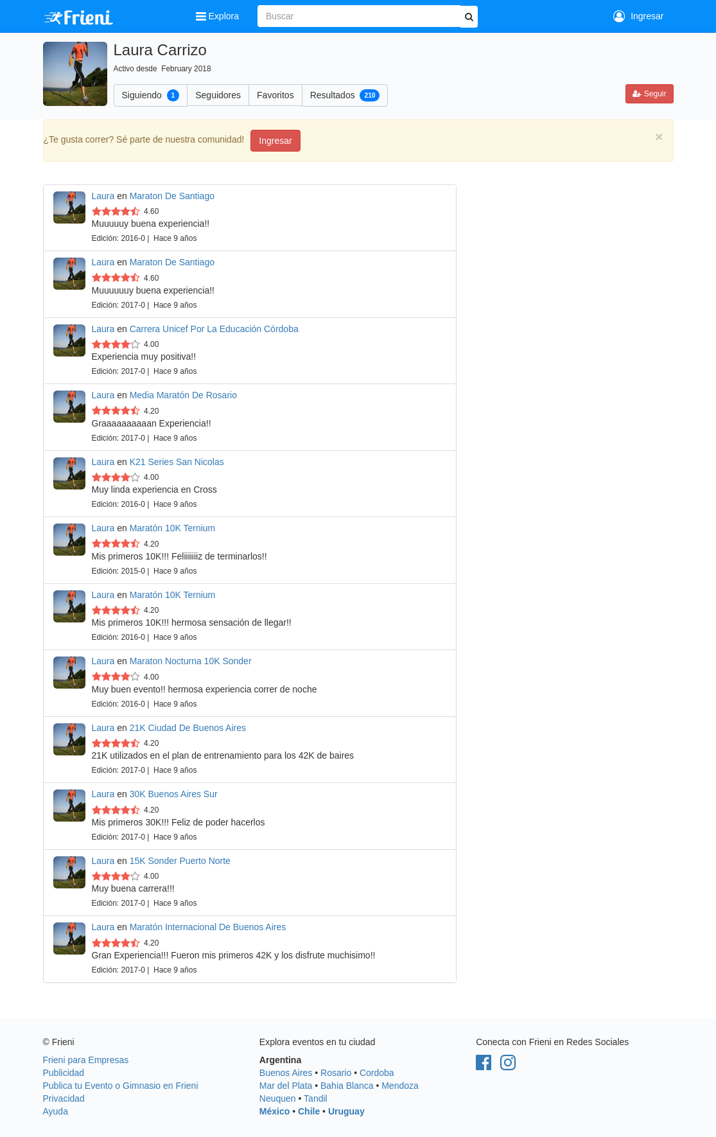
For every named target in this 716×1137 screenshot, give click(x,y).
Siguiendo (151, 95)
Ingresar (638, 16)
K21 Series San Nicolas (177, 462)
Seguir (649, 93)
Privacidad (64, 1098)
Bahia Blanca (347, 1085)
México (274, 1111)
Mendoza (400, 1085)
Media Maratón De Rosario (183, 395)
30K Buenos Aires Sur (174, 794)
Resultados (345, 95)
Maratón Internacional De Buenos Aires (208, 927)
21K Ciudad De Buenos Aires (188, 728)
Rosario (335, 1073)
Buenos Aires (286, 1073)
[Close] (659, 136)
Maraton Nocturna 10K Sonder (191, 661)
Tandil (315, 1098)
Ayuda (55, 1111)
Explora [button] (218, 16)
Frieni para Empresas (86, 1060)
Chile (309, 1111)
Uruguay (346, 1111)
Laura (103, 196)
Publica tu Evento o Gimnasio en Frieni (120, 1085)
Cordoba (377, 1073)
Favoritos (275, 95)
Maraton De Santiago (172, 196)
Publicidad (64, 1073)
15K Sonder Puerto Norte (180, 861)
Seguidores (218, 95)
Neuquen (277, 1098)
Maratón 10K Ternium (173, 528)
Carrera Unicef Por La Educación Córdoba (214, 329)
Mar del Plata (285, 1085)
